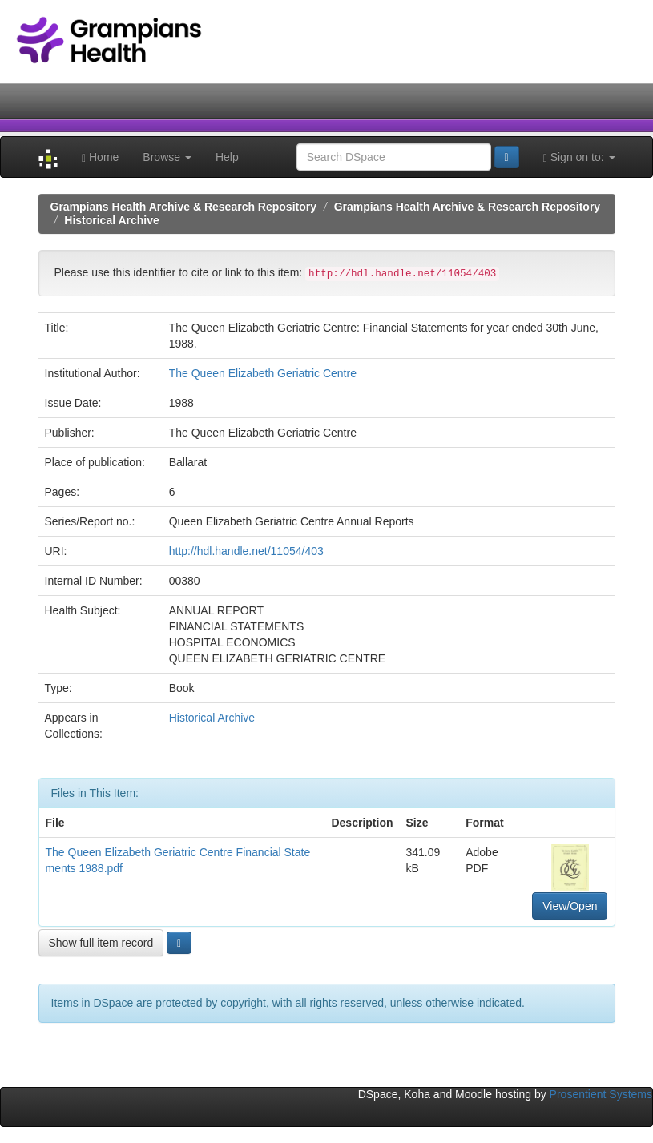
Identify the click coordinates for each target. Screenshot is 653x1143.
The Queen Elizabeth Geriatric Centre (263, 373)
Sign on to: (579, 157)
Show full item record (101, 942)
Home (100, 157)
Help (227, 157)
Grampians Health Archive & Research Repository (183, 206)
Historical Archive (111, 220)
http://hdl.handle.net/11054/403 (246, 551)
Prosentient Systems (601, 1094)
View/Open (569, 906)
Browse (167, 157)
